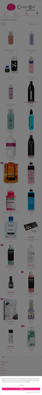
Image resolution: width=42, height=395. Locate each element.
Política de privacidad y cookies (33, 392)
